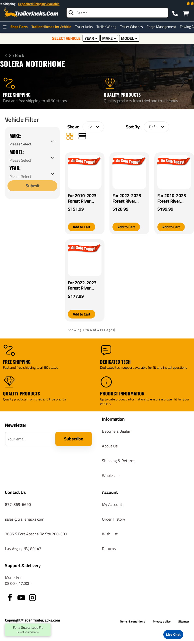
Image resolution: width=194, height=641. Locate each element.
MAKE (109, 38)
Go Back (16, 55)
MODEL (129, 38)
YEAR (91, 38)
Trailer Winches (132, 26)
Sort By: (133, 128)
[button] (82, 228)
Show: (73, 128)
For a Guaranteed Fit (28, 630)
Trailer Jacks (85, 26)
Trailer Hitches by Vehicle (53, 26)
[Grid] (70, 138)
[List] (82, 138)
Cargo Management (162, 26)
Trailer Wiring (107, 26)
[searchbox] (117, 12)
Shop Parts (20, 26)
